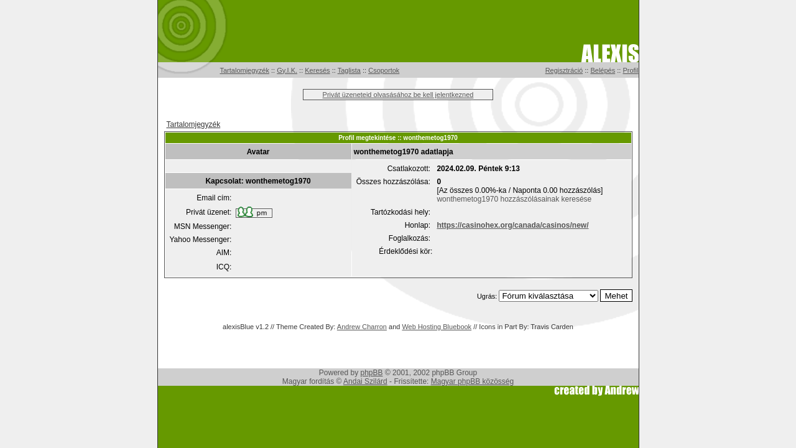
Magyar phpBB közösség (472, 381)
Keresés (317, 70)
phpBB (372, 372)
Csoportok (383, 70)
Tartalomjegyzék (244, 70)
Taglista (349, 70)
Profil (630, 70)
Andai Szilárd (365, 381)
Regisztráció (564, 70)
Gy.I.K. (287, 70)
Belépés (602, 70)
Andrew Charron (362, 326)
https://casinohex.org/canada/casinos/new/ (512, 225)
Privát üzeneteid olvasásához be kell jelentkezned (398, 94)
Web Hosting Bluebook (436, 326)
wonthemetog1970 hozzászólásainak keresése (514, 199)
